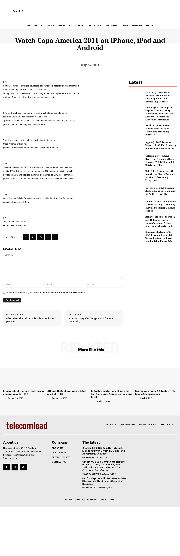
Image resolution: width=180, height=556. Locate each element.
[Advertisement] (153, 266)
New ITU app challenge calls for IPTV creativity (92, 320)
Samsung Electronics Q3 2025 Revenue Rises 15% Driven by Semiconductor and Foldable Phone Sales (159, 234)
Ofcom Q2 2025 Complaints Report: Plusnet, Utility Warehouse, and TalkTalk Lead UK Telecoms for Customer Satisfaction (159, 112)
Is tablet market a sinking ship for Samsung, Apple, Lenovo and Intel (110, 392)
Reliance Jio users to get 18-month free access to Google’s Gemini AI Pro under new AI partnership (159, 219)
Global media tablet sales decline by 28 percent (30, 320)
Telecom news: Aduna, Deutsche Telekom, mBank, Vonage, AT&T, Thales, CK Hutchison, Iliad (161, 157)
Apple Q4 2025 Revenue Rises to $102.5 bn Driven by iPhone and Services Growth (160, 142)
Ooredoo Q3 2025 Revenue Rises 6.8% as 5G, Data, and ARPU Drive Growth (160, 188)
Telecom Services (91, 469)
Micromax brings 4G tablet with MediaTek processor (153, 392)
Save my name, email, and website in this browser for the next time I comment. (46, 292)
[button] (19, 11)
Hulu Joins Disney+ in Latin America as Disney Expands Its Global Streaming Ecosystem (159, 173)
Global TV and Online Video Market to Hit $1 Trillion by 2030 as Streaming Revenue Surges (160, 203)
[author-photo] (5, 397)
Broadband (88, 453)
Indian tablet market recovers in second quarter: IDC (21, 392)
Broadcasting (89, 482)
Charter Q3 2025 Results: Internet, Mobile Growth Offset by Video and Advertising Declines (161, 97)
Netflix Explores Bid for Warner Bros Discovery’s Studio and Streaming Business (159, 127)
